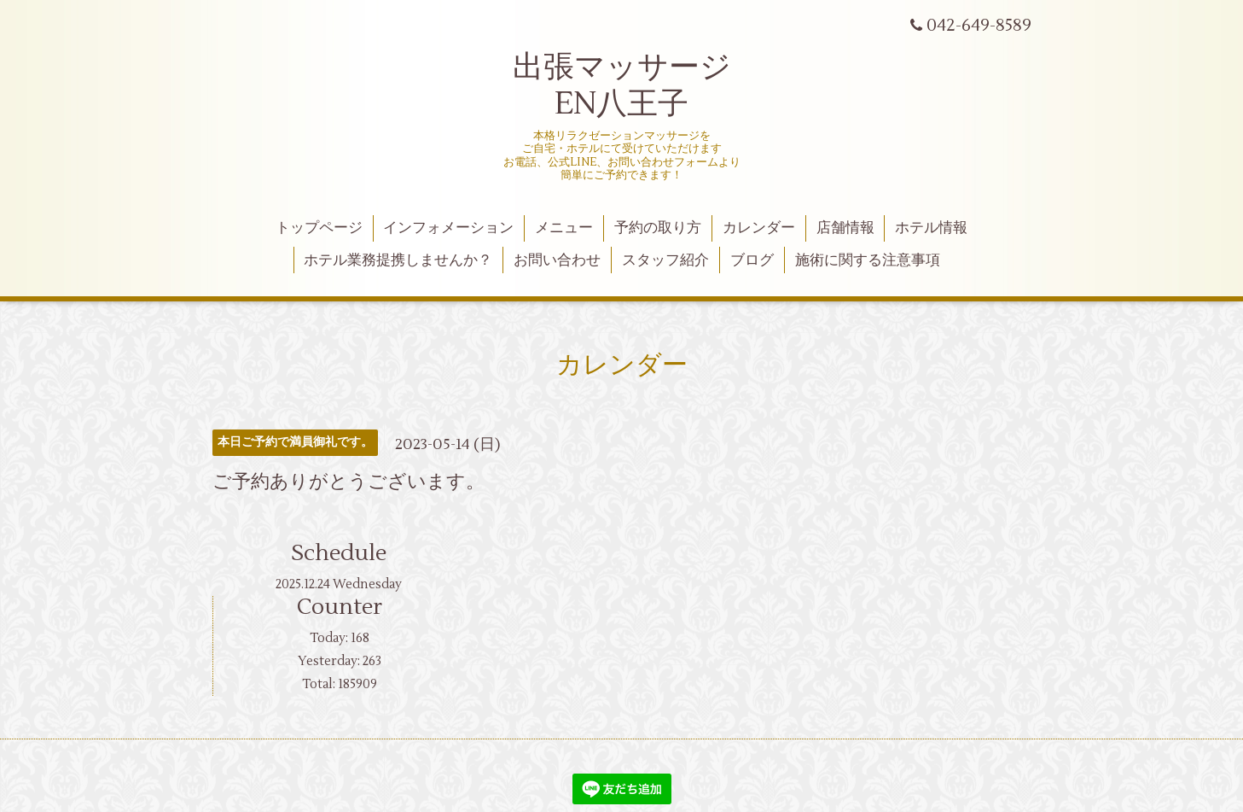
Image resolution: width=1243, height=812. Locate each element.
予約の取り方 (657, 228)
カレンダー (759, 228)
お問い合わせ (557, 260)
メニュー (564, 228)
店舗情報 (845, 228)
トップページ (319, 228)
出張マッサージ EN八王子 (622, 86)
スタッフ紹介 (665, 260)
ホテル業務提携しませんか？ (398, 260)
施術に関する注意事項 (867, 260)
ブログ (752, 260)
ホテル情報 (931, 228)
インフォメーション (448, 228)
